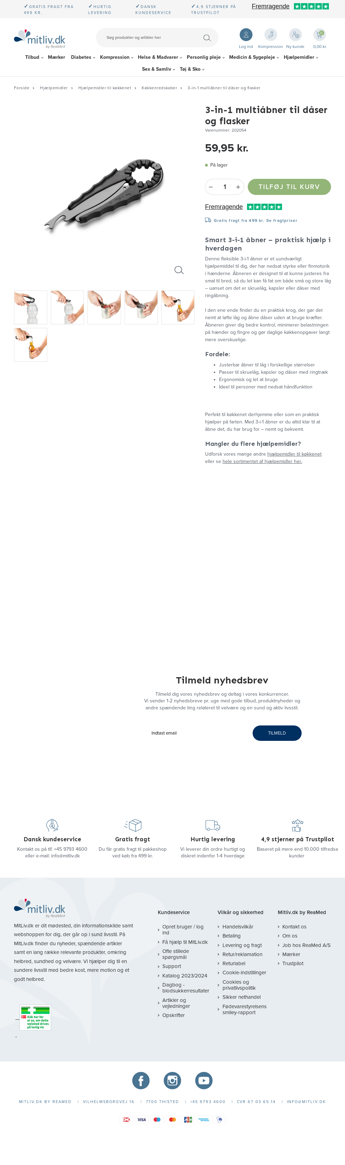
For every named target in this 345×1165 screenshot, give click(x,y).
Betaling (232, 936)
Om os (289, 936)
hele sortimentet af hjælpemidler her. (262, 461)
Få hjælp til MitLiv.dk (185, 942)
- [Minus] (211, 187)
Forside (21, 87)
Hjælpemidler (299, 57)
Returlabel (234, 963)
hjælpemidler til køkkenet (294, 454)
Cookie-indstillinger (244, 972)
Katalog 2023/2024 (184, 976)
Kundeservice (174, 912)
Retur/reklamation (242, 954)
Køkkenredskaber (159, 87)
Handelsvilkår (238, 927)
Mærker (56, 57)
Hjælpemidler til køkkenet (105, 87)
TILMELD (277, 733)
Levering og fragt (242, 945)
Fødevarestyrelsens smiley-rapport (245, 1009)
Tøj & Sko (190, 69)
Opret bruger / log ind (183, 930)
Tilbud (32, 57)
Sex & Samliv (156, 69)
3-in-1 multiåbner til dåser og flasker (224, 87)
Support (171, 966)
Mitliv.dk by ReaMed (302, 912)
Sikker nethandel (242, 997)
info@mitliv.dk (65, 856)
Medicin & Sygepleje (252, 57)
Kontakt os (294, 927)
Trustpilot (292, 963)
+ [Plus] (238, 187)
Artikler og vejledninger (176, 1003)
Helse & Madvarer (158, 57)
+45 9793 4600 (70, 849)
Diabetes (81, 57)
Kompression (114, 57)
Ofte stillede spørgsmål (175, 954)
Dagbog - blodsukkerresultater (185, 988)
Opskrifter (173, 1015)
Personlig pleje (204, 57)
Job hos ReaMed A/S (306, 945)
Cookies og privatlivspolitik (239, 985)
